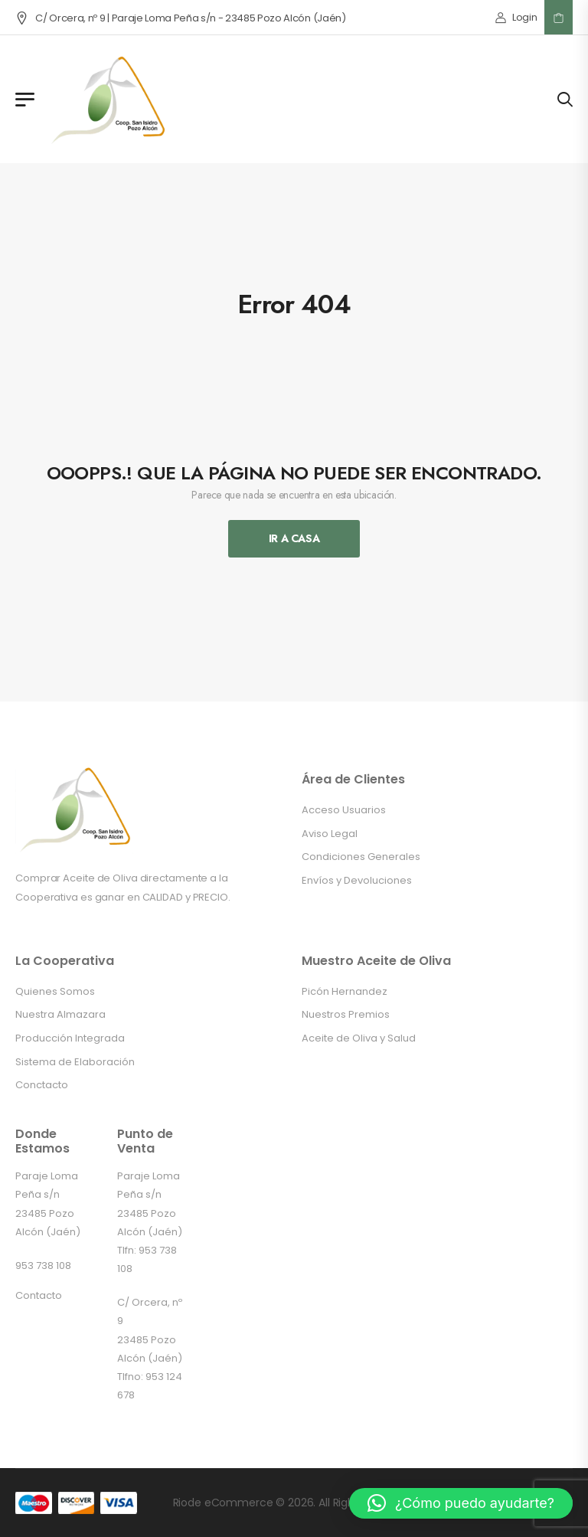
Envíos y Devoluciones (357, 880)
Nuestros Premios (346, 1014)
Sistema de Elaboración (75, 1062)
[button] (461, 1503)
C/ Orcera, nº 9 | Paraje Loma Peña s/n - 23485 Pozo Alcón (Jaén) (180, 18)
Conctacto (41, 1085)
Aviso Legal (330, 833)
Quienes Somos (55, 991)
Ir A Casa (294, 538)
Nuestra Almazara (60, 1014)
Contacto (38, 1295)
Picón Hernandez (344, 991)
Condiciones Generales (361, 856)
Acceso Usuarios (344, 810)
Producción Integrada (70, 1038)
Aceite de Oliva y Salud (359, 1038)
